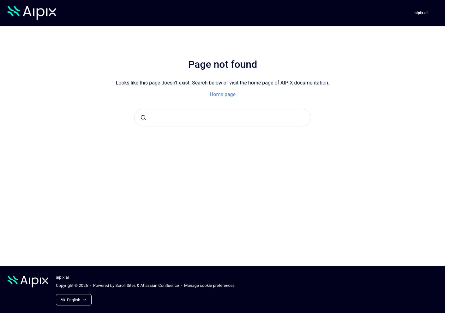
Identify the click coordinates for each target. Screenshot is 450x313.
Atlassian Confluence (159, 285)
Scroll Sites (125, 285)
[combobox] (223, 117)
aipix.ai (421, 12)
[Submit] (143, 118)
